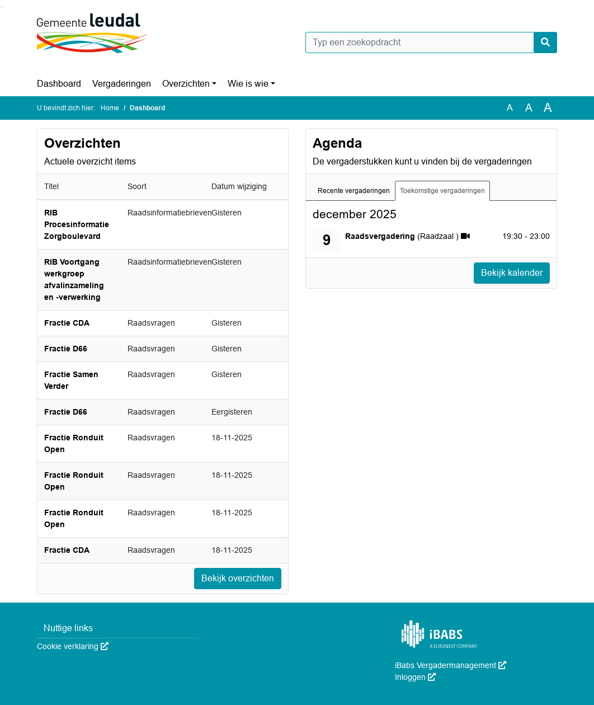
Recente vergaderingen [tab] (354, 191)
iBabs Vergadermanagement (450, 665)
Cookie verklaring (73, 646)
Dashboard (59, 83)
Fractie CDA (66, 322)
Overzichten (186, 83)
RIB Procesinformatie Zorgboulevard (76, 224)
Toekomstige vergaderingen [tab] (442, 191)
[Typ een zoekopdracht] (431, 42)
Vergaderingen (121, 83)
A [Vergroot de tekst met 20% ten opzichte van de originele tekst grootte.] (528, 108)
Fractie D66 (65, 348)
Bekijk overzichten (237, 578)
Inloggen (415, 677)
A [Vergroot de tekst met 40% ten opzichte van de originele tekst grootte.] (548, 108)
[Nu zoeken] (545, 42)
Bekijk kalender (512, 273)
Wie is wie (248, 83)
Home (110, 108)
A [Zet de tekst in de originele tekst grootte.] (510, 107)
